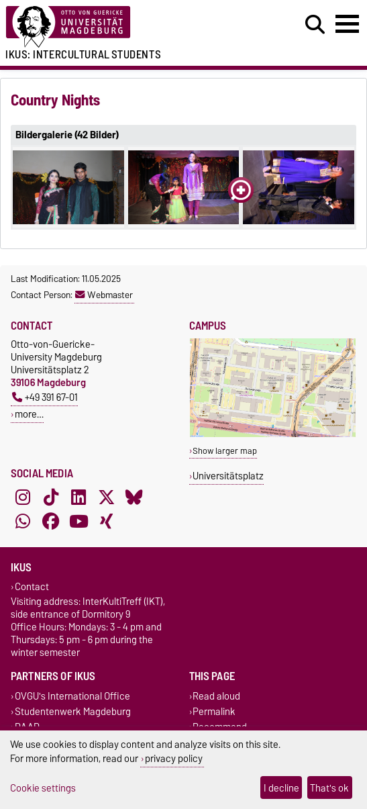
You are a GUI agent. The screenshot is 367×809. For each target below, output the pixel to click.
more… (29, 414)
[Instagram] (23, 497)
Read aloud (216, 696)
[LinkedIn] (78, 497)
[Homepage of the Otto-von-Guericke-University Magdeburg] (112, 27)
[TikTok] (51, 497)
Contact (32, 587)
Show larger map (225, 451)
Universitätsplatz (228, 475)
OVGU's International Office (72, 696)
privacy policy (174, 758)
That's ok (329, 787)
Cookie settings (43, 787)
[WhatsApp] (23, 522)
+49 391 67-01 (45, 397)
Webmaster (104, 295)
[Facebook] (51, 522)
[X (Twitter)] (107, 497)
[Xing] (107, 522)
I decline (281, 787)
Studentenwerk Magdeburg (73, 711)
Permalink (214, 711)
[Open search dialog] (315, 25)
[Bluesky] (134, 497)
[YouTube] (78, 522)
